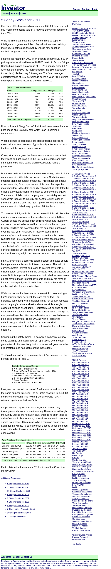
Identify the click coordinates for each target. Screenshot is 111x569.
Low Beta (76, 110)
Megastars (81, 33)
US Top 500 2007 (80, 419)
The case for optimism (82, 494)
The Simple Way (79, 253)
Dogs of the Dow (79, 523)
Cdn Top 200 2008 (80, 385)
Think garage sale (80, 169)
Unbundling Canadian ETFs (84, 285)
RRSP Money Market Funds (85, 276)
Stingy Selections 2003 (82, 312)
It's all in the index (80, 160)
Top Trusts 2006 (79, 448)
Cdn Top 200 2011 (80, 378)
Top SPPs (76, 251)
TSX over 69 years (80, 31)
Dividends (76, 487)
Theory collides (79, 144)
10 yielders (77, 126)
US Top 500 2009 (80, 414)
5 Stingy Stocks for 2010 (18, 487)
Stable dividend (79, 60)
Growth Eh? (77, 317)
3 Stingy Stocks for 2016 (83, 183)
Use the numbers (80, 94)
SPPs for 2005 (78, 269)
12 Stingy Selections (16, 516)
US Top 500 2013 (80, 405)
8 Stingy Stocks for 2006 (18, 502)
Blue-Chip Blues (79, 265)
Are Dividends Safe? (81, 267)
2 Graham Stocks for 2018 (84, 176)
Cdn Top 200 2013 (80, 374)
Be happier (77, 128)
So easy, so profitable (82, 521)
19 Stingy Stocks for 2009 (18, 491)
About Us (6, 557)
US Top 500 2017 (80, 396)
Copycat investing (80, 137)
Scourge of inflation (81, 151)
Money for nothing (80, 526)
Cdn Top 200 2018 (80, 362)
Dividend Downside (81, 133)
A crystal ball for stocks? (83, 471)
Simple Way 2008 (80, 228)
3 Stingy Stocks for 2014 (83, 192)
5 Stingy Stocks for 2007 (18, 498)
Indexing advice (79, 78)
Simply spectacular (80, 498)
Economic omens (80, 153)
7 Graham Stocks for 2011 (84, 210)
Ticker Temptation (80, 337)
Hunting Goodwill (80, 303)
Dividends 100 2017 (81, 423)
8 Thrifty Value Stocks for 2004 (21, 509)
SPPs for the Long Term (83, 344)
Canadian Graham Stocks (84, 244)
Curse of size (78, 83)
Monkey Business (80, 258)
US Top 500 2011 (80, 410)
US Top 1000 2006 (80, 421)
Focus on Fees (79, 342)
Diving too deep (79, 146)
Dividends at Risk (80, 294)
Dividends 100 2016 (81, 426)
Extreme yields (79, 40)
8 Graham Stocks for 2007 (84, 249)
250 (74, 33)
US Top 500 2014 (80, 403)
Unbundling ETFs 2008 (82, 233)
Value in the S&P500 (81, 462)
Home (5, 13)
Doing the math (79, 539)
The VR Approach (80, 351)
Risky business (79, 476)
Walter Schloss (79, 115)
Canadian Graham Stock (83, 292)
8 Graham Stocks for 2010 (84, 217)
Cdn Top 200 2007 (80, 387)
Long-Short (77, 131)
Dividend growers (80, 489)
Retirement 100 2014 (81, 430)
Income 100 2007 (80, 446)
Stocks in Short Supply (82, 299)
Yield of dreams (79, 528)
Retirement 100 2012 (81, 435)
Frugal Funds (78, 330)
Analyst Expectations (81, 156)
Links (23, 13)
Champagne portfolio (81, 49)
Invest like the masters (82, 512)
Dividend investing (80, 478)
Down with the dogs (81, 326)
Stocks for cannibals (81, 517)
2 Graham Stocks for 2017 (84, 181)
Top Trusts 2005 (79, 451)
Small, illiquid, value (81, 92)
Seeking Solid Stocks (81, 346)
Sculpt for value (79, 99)
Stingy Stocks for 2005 (82, 278)
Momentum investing (81, 483)
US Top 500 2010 (80, 412)
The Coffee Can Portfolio (83, 324)
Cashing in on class (81, 140)
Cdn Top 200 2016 (80, 367)
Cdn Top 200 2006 (80, 389)
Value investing (79, 480)
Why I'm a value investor (83, 119)
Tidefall (75, 74)
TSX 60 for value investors (84, 65)
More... (47, 568)
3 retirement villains (81, 149)
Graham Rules (78, 103)
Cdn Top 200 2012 (80, 376)
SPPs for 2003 (78, 305)
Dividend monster (80, 56)
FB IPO (75, 458)
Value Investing (79, 355)
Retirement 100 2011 (81, 437)
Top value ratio (78, 108)
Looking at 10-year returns (84, 67)
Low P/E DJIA (78, 76)
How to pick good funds (82, 162)
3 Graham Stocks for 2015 (84, 190)
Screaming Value (80, 51)
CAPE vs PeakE (79, 106)
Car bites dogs (78, 519)
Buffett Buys (77, 455)
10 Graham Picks (80, 314)
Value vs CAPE (79, 101)
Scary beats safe (79, 90)
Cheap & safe (78, 473)
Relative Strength (80, 349)
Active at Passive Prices (83, 230)
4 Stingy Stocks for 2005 (18, 505)
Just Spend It (78, 335)
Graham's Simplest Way (83, 271)
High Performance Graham (84, 280)
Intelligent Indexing (80, 283)
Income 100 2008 (80, 444)
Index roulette (78, 142)
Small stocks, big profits (83, 501)
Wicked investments (81, 496)
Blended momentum (81, 53)
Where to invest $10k (81, 467)
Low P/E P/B (78, 485)
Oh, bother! (77, 72)
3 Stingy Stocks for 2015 (83, 187)
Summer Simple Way (81, 469)
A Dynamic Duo (79, 290)
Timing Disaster (79, 319)
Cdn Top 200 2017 (80, 364)
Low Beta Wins (79, 165)
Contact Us (26, 557)
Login (95, 9)
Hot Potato (77, 453)
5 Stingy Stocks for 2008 (18, 494)
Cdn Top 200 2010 (80, 380)
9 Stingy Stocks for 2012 (83, 201)
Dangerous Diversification (83, 321)
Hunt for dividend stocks (83, 167)
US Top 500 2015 (80, 401)
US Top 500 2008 (80, 417)
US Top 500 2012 (80, 408)
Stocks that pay (79, 460)
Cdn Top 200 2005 (80, 392)
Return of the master (81, 530)
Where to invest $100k (82, 464)
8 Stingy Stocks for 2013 (83, 196)
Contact (86, 9)
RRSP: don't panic (80, 308)
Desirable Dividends (81, 310)
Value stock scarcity (81, 158)
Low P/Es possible (80, 124)
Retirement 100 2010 (81, 439)
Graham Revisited (80, 333)
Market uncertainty (80, 85)
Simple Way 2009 (80, 219)
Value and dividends (81, 112)
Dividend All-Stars (80, 28)
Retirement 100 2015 (81, 428)
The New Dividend (80, 301)
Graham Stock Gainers (82, 262)
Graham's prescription (82, 492)
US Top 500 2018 (80, 394)
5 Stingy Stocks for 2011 (18, 484)
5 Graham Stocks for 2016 (84, 185)
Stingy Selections (80, 328)
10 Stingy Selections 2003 (19, 513)
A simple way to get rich (82, 514)
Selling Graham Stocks (82, 274)
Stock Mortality (79, 339)
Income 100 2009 (80, 442)
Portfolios (76, 24)
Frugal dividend (79, 58)
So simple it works (80, 505)
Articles (14, 13)
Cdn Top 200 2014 (80, 371)
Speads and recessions (82, 62)
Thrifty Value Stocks (81, 296)
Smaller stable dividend (82, 44)
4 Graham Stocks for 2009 (84, 226)
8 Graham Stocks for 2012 (84, 203)
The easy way (78, 42)
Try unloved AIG (79, 117)
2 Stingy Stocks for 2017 (83, 178)
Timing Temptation (80, 221)
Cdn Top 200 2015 (80, 369)
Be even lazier (78, 87)
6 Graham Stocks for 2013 (84, 199)
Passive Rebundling (81, 537)
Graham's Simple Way (82, 242)
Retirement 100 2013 (81, 433)
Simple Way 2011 (80, 206)
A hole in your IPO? (81, 255)
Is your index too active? (83, 240)
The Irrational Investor (82, 353)
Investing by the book (81, 510)
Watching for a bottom (82, 69)
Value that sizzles (80, 503)
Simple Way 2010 (80, 212)
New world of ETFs (80, 121)
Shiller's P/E (77, 135)
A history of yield (79, 287)
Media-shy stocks (80, 81)
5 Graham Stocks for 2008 (84, 237)
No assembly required (82, 507)
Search (76, 9)
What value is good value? (84, 97)
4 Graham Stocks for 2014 (84, 194)
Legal (16, 557)
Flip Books (76, 544)
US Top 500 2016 (80, 398)
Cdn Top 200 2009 (80, 383)
